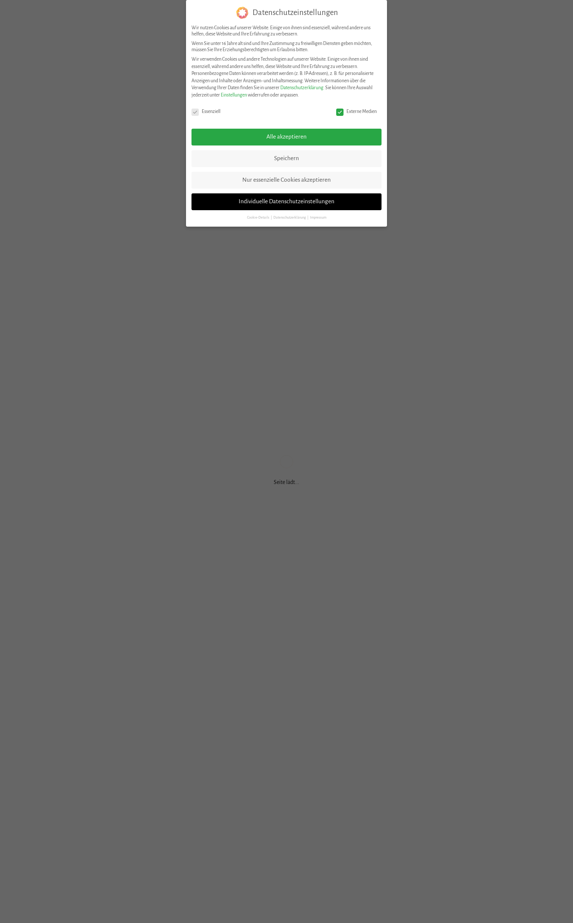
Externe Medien (356, 112)
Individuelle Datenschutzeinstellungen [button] (286, 201)
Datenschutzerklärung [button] (290, 217)
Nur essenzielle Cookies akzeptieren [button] (286, 180)
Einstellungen (234, 95)
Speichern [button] (286, 158)
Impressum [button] (318, 217)
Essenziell (205, 112)
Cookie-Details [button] (258, 217)
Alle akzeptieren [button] (286, 136)
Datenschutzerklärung (301, 87)
